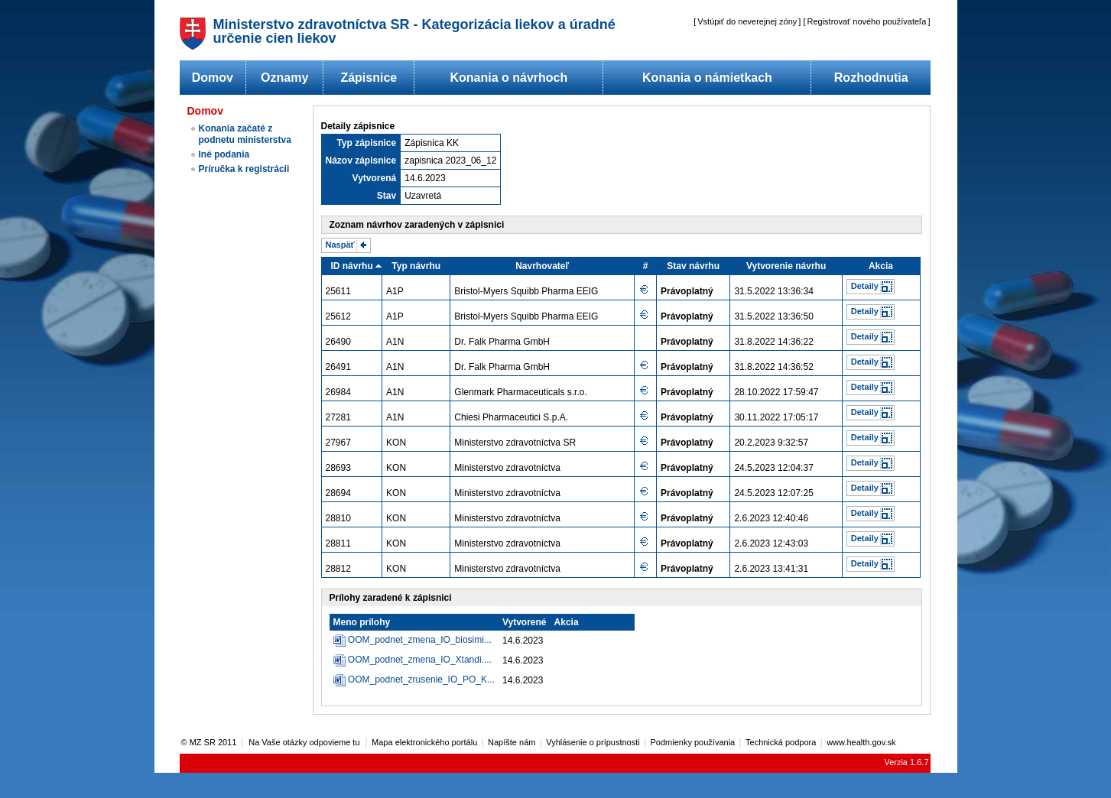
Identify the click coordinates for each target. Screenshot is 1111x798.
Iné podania (224, 154)
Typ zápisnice (366, 143)
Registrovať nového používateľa (867, 21)
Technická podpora (781, 742)
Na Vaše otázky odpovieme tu (305, 742)
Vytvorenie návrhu (786, 266)
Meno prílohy (362, 622)
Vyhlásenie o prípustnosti (593, 742)
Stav (386, 195)
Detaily (865, 285)
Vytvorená (374, 178)
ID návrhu (351, 266)
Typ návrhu (415, 266)
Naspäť (340, 244)
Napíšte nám (511, 742)
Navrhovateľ (542, 266)
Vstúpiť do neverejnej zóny (747, 21)
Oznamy (284, 77)
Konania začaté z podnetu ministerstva (245, 134)
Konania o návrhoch (508, 77)
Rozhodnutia (871, 77)
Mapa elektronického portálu (424, 742)
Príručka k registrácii (244, 169)
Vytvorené (524, 622)
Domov (212, 77)
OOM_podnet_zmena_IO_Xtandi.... (420, 659)
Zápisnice (368, 77)
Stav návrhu (693, 266)
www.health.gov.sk (861, 742)
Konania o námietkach (707, 77)
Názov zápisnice (361, 160)
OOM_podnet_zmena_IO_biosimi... (420, 639)
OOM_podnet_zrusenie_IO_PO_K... (421, 679)
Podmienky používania (693, 742)
